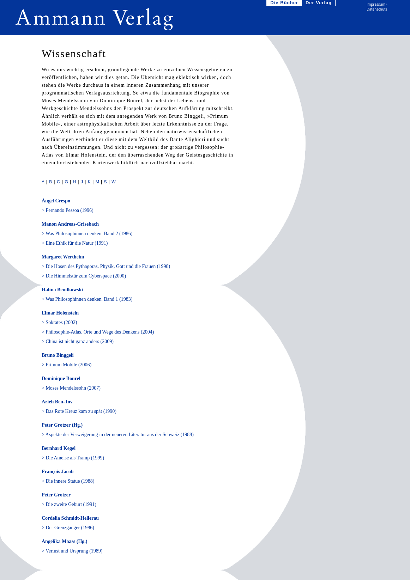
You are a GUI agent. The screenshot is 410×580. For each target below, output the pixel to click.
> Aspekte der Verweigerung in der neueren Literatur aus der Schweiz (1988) (118, 434)
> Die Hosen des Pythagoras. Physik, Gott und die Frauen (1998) (106, 266)
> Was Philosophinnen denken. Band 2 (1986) (87, 233)
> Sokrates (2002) (59, 322)
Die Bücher (285, 3)
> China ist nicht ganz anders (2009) (78, 341)
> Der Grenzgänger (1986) (68, 527)
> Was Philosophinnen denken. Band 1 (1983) (87, 299)
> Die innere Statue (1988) (68, 481)
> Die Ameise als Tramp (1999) (73, 457)
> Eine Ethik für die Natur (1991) (75, 243)
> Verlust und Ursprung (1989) (72, 551)
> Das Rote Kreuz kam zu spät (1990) (79, 411)
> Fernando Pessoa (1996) (68, 210)
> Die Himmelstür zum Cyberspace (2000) (84, 276)
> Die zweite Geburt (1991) (69, 504)
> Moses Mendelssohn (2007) (71, 388)
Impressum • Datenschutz (377, 7)
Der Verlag (319, 3)
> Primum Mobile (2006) (66, 364)
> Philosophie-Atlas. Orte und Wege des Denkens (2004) (98, 332)
